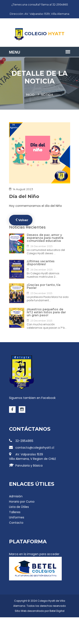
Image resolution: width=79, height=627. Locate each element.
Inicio (30, 95)
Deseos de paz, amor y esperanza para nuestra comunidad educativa (45, 238)
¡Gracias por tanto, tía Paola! (43, 286)
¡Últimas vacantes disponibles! (41, 262)
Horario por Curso (22, 501)
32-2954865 (21, 441)
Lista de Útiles (19, 507)
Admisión (16, 496)
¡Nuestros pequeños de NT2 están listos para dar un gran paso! (46, 312)
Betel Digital (57, 611)
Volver (22, 220)
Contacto (16, 523)
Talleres (14, 512)
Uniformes (16, 517)
